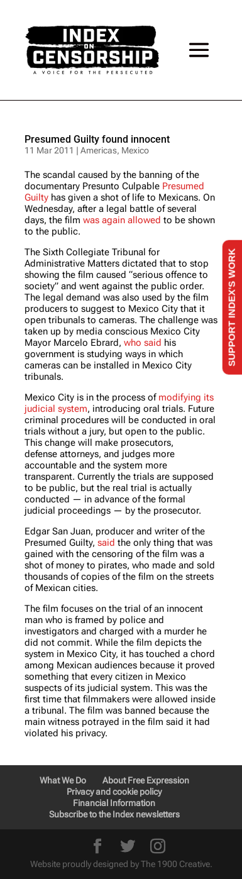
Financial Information (114, 803)
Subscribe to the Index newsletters (114, 814)
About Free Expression (145, 780)
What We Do (63, 780)
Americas (98, 150)
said (106, 542)
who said (143, 342)
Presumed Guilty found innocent (97, 139)
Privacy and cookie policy (114, 792)
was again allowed (122, 220)
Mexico (135, 150)
